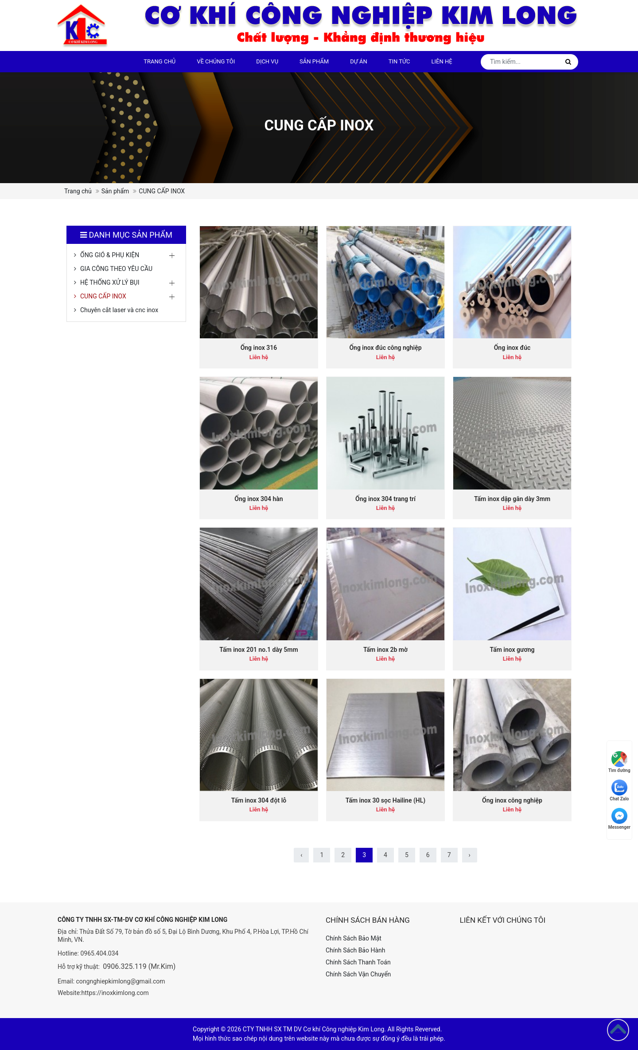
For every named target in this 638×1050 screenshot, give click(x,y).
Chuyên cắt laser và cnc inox (119, 309)
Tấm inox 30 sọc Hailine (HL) (385, 800)
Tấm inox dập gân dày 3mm (512, 498)
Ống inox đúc (512, 347)
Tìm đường (619, 762)
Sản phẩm (314, 61)
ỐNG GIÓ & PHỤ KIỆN (109, 255)
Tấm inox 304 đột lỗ (258, 800)
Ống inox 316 (259, 347)
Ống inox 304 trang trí (385, 498)
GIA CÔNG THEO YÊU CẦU (116, 268)
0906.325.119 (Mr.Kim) (139, 966)
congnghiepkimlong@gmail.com (120, 981)
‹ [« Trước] (301, 854)
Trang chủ (159, 61)
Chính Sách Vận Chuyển (358, 974)
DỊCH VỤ (267, 61)
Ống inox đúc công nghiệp (385, 347)
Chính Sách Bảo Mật (353, 938)
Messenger (619, 819)
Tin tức (399, 61)
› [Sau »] (470, 854)
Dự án (358, 61)
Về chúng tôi (216, 61)
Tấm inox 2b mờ (385, 649)
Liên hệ (442, 61)
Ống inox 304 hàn (258, 498)
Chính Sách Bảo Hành (355, 950)
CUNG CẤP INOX (103, 296)
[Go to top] (618, 1030)
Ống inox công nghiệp (512, 800)
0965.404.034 (99, 953)
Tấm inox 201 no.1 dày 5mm (258, 649)
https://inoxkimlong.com (115, 992)
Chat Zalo (619, 790)
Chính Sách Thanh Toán (358, 962)
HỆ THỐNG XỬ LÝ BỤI (110, 282)
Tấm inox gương (512, 649)
